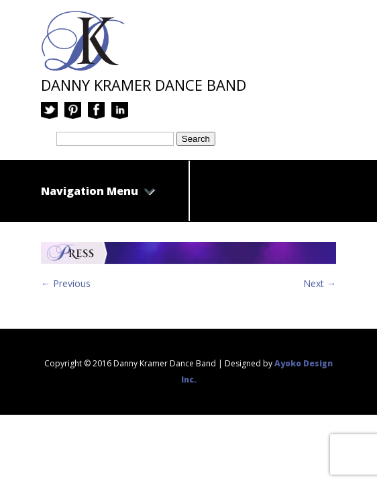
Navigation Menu (98, 191)
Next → (319, 283)
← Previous (66, 283)
